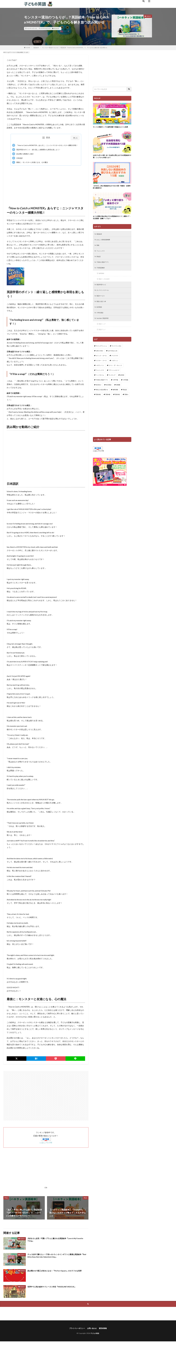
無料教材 (102, 279)
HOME (28, 47)
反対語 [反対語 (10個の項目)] (122, 383)
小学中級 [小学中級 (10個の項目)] (115, 388)
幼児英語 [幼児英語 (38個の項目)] (108, 393)
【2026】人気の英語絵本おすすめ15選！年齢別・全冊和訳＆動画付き (112, 190)
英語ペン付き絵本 (105, 285)
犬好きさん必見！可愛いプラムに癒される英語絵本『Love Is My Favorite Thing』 (57, 1240)
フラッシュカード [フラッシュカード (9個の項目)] (114, 379)
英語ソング (103, 332)
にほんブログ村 (46, 1142)
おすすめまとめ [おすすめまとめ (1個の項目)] (112, 359)
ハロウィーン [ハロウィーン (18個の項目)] (100, 374)
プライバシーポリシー (76, 1329)
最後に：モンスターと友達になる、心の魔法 (30, 162)
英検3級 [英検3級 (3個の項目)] (98, 403)
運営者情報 (104, 1329)
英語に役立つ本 (102, 309)
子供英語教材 (101, 274)
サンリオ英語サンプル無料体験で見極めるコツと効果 (111, 128)
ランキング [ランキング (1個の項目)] (112, 383)
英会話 (99, 262)
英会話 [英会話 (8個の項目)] (125, 398)
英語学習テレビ (102, 291)
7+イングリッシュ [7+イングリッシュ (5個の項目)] (101, 354)
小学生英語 (101, 320)
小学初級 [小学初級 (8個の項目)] (125, 388)
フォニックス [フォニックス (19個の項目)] (100, 379)
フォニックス (101, 256)
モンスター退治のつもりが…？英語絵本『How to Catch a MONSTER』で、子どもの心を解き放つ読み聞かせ (74, 47)
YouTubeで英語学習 (104, 326)
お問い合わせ (92, 1329)
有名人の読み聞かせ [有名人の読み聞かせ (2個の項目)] (102, 398)
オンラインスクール (104, 297)
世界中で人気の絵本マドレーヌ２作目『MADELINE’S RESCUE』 (57, 1286)
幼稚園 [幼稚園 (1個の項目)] (118, 393)
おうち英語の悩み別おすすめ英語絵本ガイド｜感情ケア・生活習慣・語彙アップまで (111, 221)
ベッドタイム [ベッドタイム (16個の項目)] (100, 383)
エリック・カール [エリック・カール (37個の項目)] (101, 364)
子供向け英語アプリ (104, 268)
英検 (98, 250)
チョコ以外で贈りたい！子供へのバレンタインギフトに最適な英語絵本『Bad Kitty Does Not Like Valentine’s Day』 (58, 1256)
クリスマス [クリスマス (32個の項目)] (114, 364)
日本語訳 (17, 158)
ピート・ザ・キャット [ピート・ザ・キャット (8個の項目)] (115, 374)
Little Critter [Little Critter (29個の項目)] (99, 359)
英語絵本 (56, 28)
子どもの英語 (95, 1334)
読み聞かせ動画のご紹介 (23, 153)
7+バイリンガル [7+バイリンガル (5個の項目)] (116, 354)
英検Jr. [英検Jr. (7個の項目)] (126, 403)
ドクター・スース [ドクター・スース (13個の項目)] (101, 369)
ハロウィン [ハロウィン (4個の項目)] (114, 369)
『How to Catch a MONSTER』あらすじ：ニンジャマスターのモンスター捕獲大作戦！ (45, 145)
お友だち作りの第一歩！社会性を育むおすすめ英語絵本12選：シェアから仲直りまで (111, 159)
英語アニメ (103, 338)
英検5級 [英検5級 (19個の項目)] (117, 403)
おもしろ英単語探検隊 (104, 244)
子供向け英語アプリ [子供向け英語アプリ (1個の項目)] (102, 388)
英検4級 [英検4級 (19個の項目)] (107, 403)
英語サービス (101, 303)
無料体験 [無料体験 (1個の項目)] (115, 398)
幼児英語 (100, 315)
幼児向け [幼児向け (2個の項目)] (98, 393)
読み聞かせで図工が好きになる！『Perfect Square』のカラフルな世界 (58, 1272)
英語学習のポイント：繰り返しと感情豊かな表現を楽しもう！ (36, 149)
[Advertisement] (46, 183)
